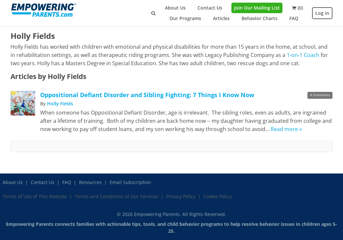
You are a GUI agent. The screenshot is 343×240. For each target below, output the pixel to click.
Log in (322, 13)
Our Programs (185, 18)
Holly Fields (60, 103)
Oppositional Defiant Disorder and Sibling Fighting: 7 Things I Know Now (147, 95)
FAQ (293, 18)
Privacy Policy (181, 196)
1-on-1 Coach (303, 55)
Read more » (286, 129)
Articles (221, 18)
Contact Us (210, 8)
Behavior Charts (259, 18)
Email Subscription (130, 182)
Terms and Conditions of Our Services (116, 196)
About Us (175, 8)
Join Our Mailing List (257, 8)
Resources (90, 182)
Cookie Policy (217, 196)
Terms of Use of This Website (35, 196)
